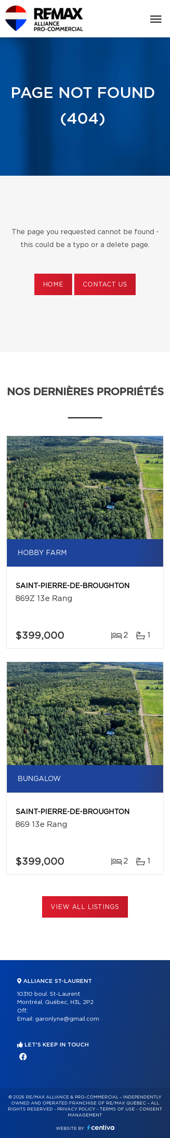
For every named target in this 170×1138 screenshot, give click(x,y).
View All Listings (85, 907)
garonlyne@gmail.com (67, 1019)
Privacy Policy (76, 1109)
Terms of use (117, 1109)
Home (53, 285)
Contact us (105, 285)
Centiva (101, 1127)
